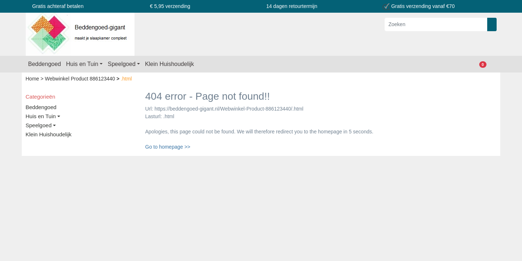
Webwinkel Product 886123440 (80, 79)
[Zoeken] (436, 24)
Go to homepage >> (168, 147)
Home (33, 79)
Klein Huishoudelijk (169, 64)
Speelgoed (122, 64)
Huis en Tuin (82, 64)
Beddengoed (44, 64)
